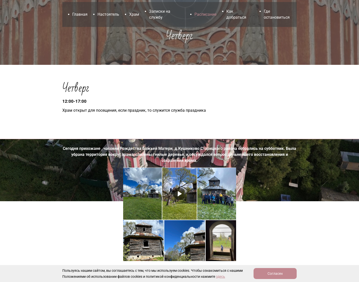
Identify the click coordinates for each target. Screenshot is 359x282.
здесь (220, 277)
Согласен (275, 274)
